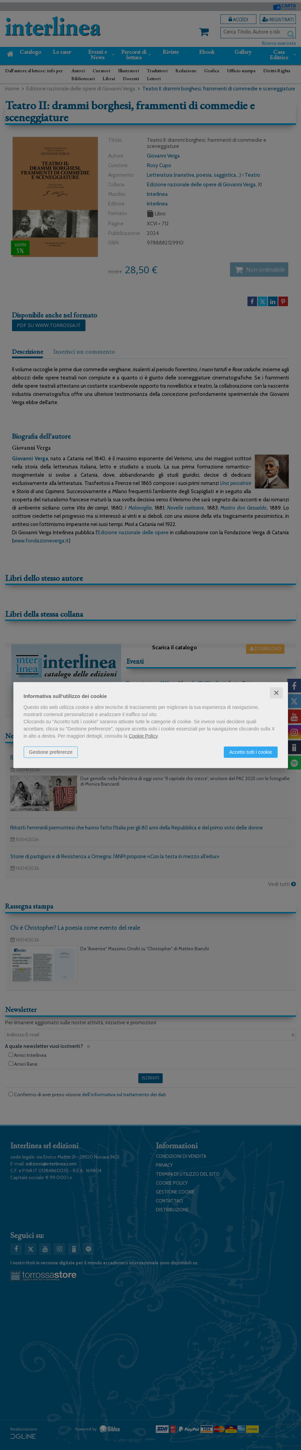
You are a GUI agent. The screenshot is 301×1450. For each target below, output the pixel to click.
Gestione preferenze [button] (51, 751)
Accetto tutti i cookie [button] (250, 751)
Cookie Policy (143, 735)
